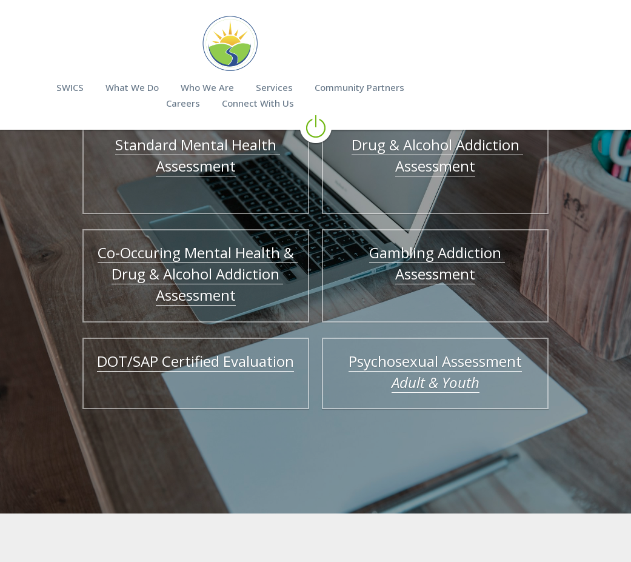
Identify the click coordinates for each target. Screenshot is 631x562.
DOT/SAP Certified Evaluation (172, 340)
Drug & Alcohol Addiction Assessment (460, 155)
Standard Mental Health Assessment (174, 155)
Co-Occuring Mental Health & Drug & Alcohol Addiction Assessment (174, 263)
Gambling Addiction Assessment (459, 253)
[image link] (316, 42)
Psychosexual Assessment (459, 340)
